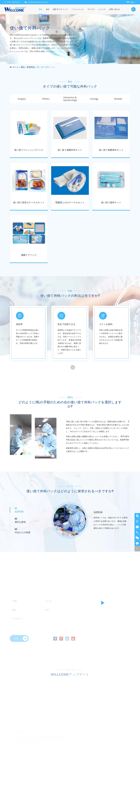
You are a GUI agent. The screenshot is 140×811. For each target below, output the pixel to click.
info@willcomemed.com (37, 2)
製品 (40, 11)
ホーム (16, 67)
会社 (48, 11)
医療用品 (31, 67)
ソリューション (77, 11)
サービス (91, 11)
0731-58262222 (13, 2)
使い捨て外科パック (46, 67)
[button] (73, 367)
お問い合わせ (114, 11)
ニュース (102, 11)
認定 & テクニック (60, 11)
